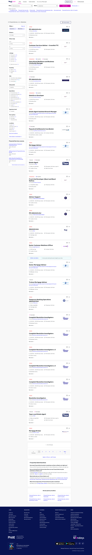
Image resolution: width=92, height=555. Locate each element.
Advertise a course (43, 525)
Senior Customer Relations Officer (41, 245)
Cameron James (36, 432)
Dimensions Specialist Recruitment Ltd (40, 319)
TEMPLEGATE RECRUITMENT (38, 198)
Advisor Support (34, 197)
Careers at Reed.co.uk (59, 514)
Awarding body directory (44, 522)
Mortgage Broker (35, 431)
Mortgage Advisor (35, 145)
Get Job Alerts (34, 258)
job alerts (36, 472)
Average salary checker (13, 527)
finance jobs (38, 479)
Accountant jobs (57, 10)
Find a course (42, 515)
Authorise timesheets (75, 514)
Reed (34, 230)
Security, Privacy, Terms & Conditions (77, 548)
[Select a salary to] (17, 48)
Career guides (42, 524)
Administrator (34, 229)
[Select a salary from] (17, 44)
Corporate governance (59, 517)
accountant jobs (63, 479)
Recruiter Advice (27, 519)
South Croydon (12, 131)
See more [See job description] (31, 37)
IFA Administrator (35, 29)
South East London (13, 126)
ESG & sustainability (75, 529)
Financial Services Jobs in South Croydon (63, 496)
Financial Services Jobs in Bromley (63, 499)
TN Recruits (35, 302)
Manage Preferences (65, 548)
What (10, 5)
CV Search (26, 515)
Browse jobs (75, 5)
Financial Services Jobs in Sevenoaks (38, 11)
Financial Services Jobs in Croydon (70, 10)
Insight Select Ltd (36, 247)
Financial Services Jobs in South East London (19, 11)
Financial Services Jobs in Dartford (49, 499)
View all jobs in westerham (15, 136)
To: (9, 46)
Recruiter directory (12, 515)
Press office (57, 515)
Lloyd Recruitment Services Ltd (39, 130)
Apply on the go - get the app (49, 457)
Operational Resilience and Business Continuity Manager (41, 62)
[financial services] (12, 29)
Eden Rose (35, 31)
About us (57, 512)
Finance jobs (32, 10)
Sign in (36, 474)
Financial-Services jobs (23, 10)
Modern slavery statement (60, 519)
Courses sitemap (43, 527)
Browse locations (12, 520)
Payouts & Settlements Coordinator (41, 129)
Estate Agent (33, 162)
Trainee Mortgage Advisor (38, 282)
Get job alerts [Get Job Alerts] (65, 22)
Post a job (26, 514)
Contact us (11, 512)
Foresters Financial (36, 47)
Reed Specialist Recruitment (76, 517)
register (41, 474)
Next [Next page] (65, 452)
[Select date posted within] (17, 87)
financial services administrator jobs (50, 479)
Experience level (13, 109)
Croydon (11, 125)
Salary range (12, 38)
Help (10, 529)
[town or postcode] (47, 6)
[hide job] (69, 26)
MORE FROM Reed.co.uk (60, 510)
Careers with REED (74, 522)
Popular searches (12, 522)
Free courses (42, 520)
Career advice (11, 524)
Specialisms (12, 91)
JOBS (10, 510)
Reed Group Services (75, 515)
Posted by (11, 67)
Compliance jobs (13, 10)
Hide (10, 76)
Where (35, 5)
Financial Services (14, 22)
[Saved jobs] (81, 1)
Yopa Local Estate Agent (37, 414)
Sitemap (10, 532)
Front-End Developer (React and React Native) (42, 180)
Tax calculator (11, 525)
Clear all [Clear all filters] (23, 26)
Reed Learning (73, 519)
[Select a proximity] (17, 35)
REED (72, 510)
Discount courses (43, 519)
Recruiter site (26, 512)
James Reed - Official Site (76, 524)
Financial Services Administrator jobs (44, 10)
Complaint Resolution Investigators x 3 (42, 350)
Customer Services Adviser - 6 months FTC (43, 45)
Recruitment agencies (28, 517)
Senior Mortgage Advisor (37, 265)
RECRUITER (26, 510)
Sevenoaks (12, 128)
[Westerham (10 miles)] (21, 29)
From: (10, 41)
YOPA (36, 164)
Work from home (12, 517)
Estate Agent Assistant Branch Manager (43, 112)
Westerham (23, 22)
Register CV (68, 1)
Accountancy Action (37, 81)
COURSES (42, 510)
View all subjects (43, 517)
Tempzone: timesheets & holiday (77, 512)
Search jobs (65, 5)
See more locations (13, 133)
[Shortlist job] (67, 26)
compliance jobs (59, 478)
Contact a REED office (13, 530)
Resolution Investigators (37, 398)
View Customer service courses (18, 165)
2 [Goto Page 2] (42, 451)
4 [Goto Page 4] (49, 451)
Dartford (11, 129)
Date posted (12, 84)
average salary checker (42, 483)
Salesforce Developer (36, 95)
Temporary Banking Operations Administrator (40, 300)
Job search (11, 514)
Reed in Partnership (74, 520)
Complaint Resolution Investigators (41, 317)
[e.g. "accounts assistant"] (22, 6)
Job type (11, 53)
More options (12, 114)
